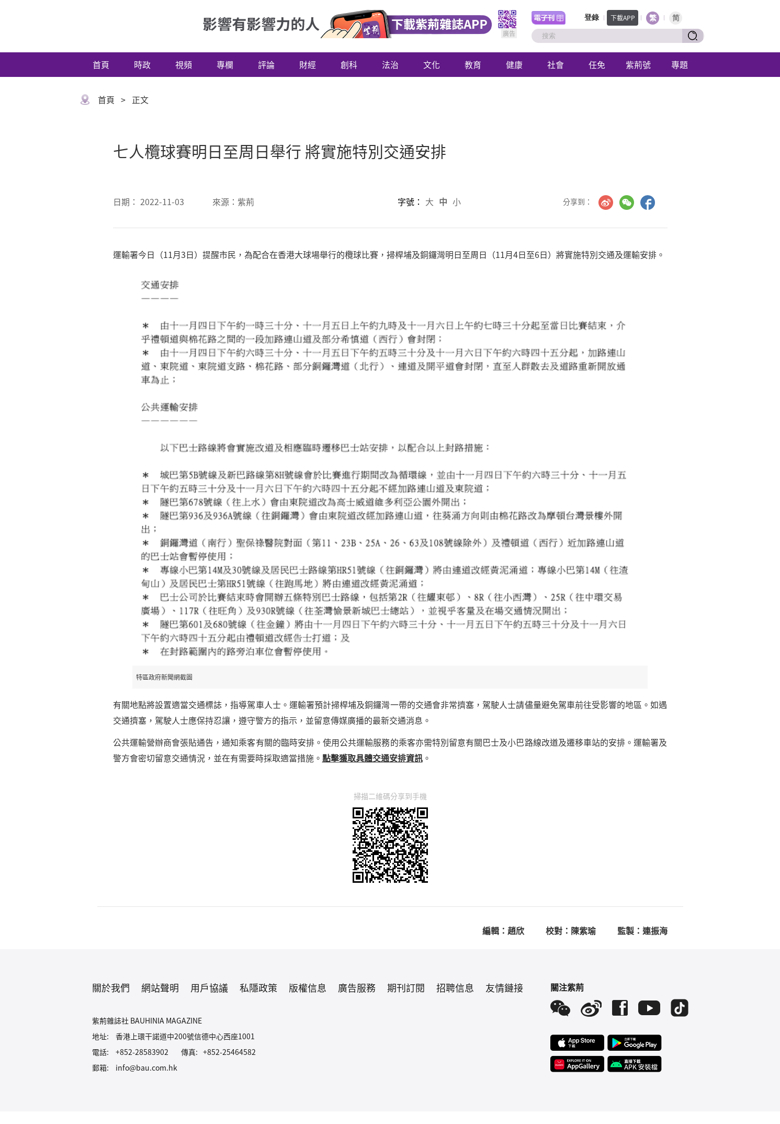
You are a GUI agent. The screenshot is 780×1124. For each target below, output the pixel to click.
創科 (349, 64)
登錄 (591, 17)
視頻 (183, 64)
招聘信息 (455, 987)
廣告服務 (357, 987)
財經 (307, 64)
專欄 (225, 64)
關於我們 (111, 987)
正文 (140, 99)
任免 (597, 64)
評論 (266, 64)
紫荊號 (638, 64)
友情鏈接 (504, 987)
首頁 (101, 64)
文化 (431, 64)
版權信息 (307, 987)
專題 (679, 64)
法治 (390, 64)
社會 (555, 64)
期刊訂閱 (406, 987)
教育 (473, 64)
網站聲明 (160, 987)
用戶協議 (209, 987)
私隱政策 (258, 987)
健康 (514, 64)
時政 (142, 64)
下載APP (623, 17)
